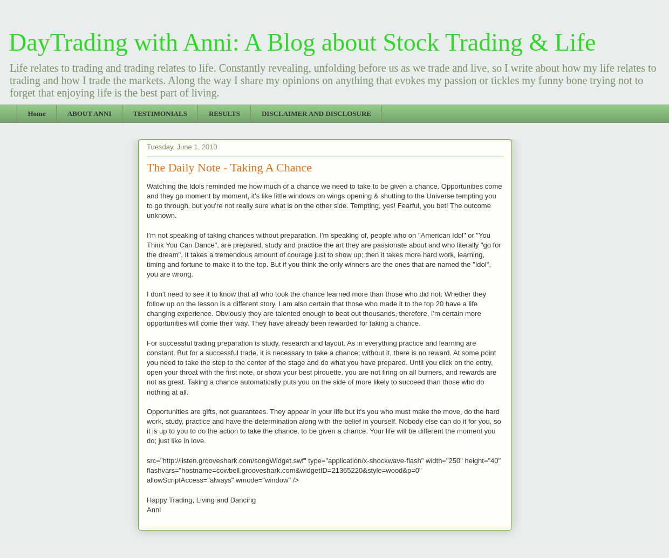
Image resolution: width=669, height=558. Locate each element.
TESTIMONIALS (160, 113)
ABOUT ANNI (89, 113)
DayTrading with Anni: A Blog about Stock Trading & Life (302, 42)
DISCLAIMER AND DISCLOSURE (316, 113)
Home (37, 113)
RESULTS (224, 113)
